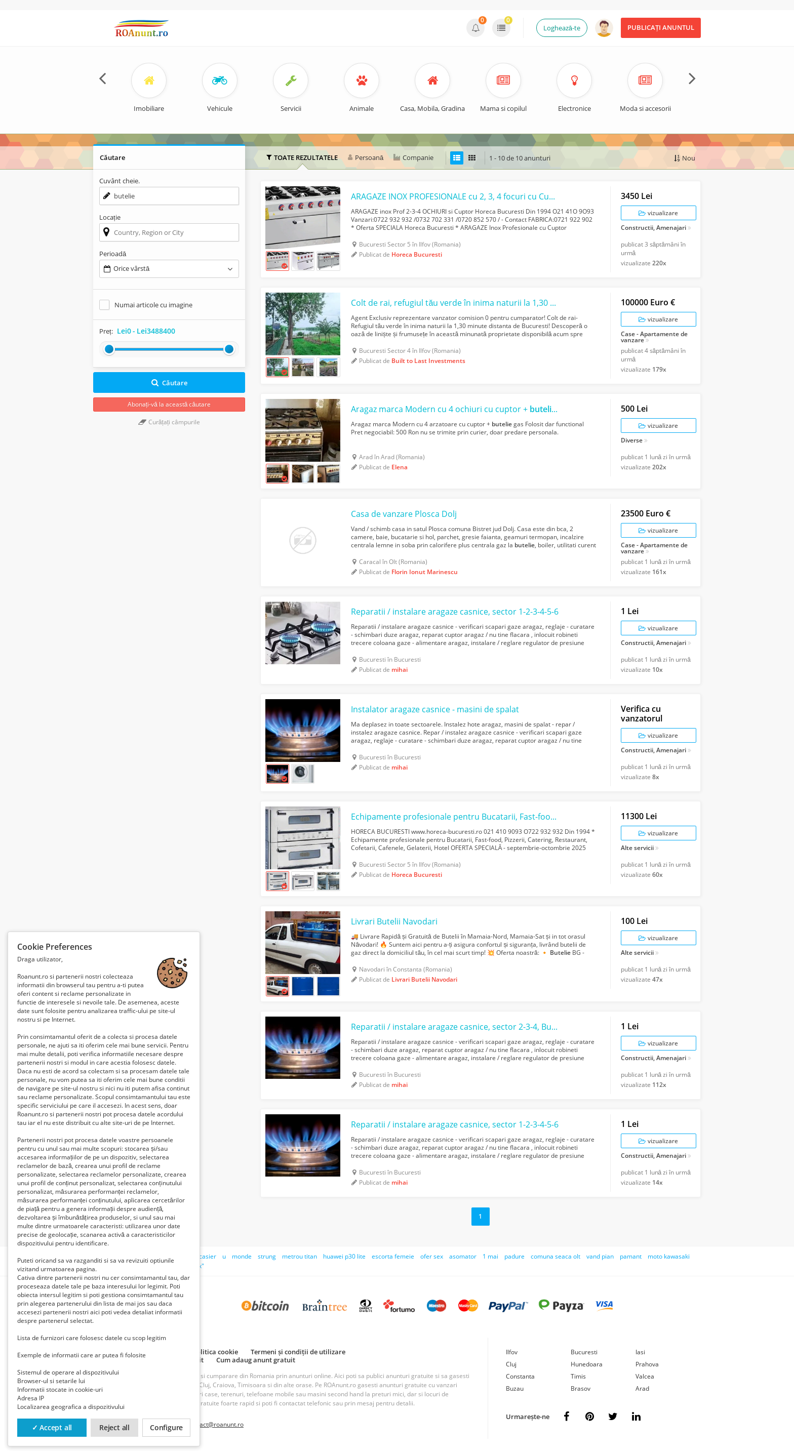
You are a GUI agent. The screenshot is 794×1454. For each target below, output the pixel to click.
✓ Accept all (52, 1427)
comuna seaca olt (555, 1256)
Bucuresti (584, 1352)
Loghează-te (561, 27)
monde (242, 1256)
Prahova (647, 1364)
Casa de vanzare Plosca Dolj (404, 514)
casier (207, 1256)
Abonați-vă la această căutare (169, 404)
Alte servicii (637, 848)
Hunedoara (587, 1364)
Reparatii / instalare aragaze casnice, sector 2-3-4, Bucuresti (455, 1027)
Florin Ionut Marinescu (424, 572)
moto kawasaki (669, 1256)
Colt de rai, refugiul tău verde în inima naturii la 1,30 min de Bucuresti (455, 303)
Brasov (580, 1388)
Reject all (114, 1427)
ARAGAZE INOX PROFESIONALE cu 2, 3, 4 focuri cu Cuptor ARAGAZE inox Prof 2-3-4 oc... (455, 196)
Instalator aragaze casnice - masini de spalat (435, 709)
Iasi (640, 1352)
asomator (463, 1256)
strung (267, 1256)
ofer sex (431, 1256)
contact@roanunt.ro (215, 1424)
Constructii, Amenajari (653, 228)
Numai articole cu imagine (153, 304)
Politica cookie (215, 1352)
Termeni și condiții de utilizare (298, 1352)
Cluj (511, 1364)
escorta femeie (393, 1256)
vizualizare (658, 213)
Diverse (632, 441)
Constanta (520, 1376)
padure (514, 1256)
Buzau (515, 1388)
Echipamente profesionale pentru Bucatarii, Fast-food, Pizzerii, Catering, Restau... (455, 817)
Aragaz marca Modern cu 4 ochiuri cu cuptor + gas (455, 409)
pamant (631, 1256)
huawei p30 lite (344, 1256)
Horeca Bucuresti (416, 254)
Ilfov (512, 1352)
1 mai (490, 1256)
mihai (399, 669)
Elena (399, 467)
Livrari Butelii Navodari (394, 921)
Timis (578, 1376)
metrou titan (299, 1256)
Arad (642, 1388)
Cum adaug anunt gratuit (255, 1360)
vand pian (600, 1256)
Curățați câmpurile (169, 422)
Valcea (645, 1376)
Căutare (169, 382)
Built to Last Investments (428, 360)
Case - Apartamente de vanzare (654, 337)
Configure (166, 1427)
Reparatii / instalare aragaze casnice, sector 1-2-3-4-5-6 (455, 612)
